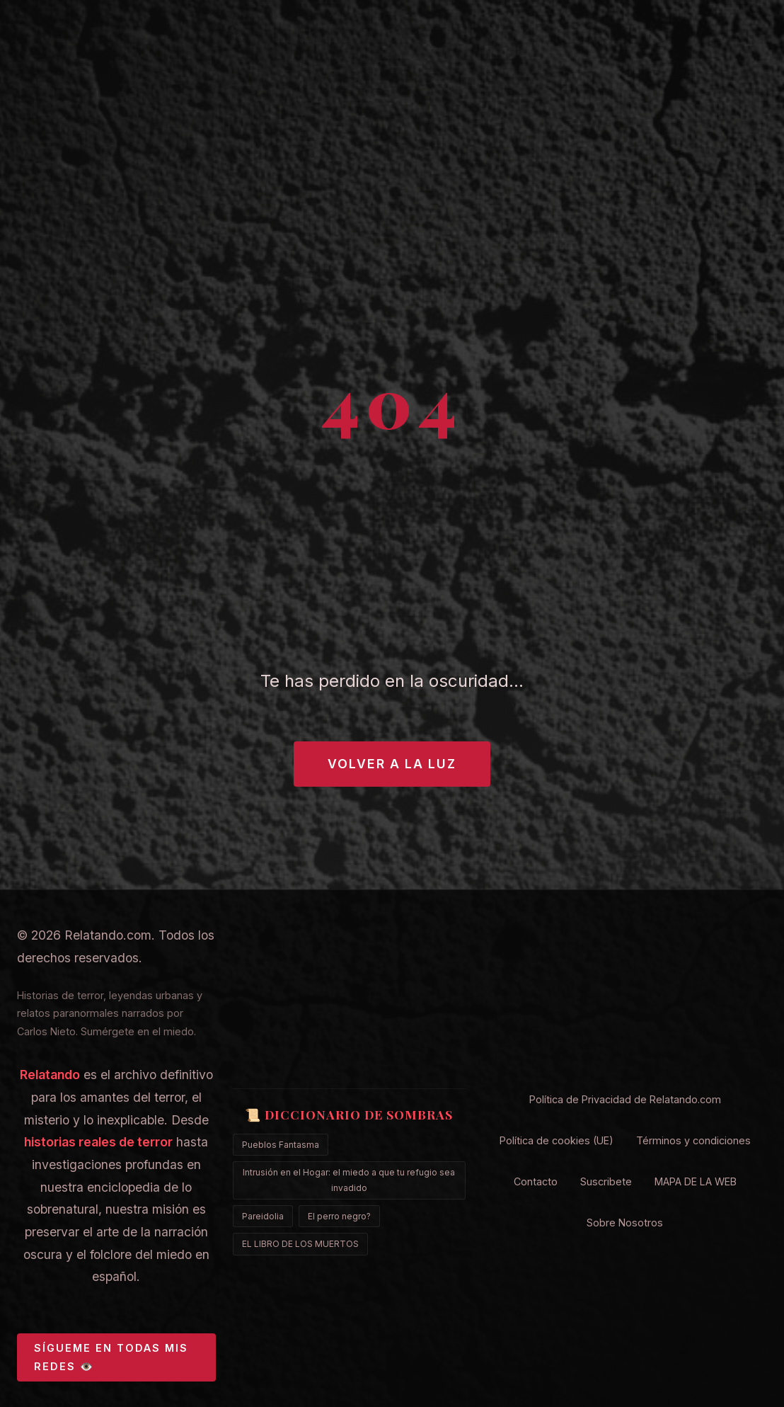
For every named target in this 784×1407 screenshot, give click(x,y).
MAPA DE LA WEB (696, 1181)
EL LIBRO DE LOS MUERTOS (300, 1243)
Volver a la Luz (392, 763)
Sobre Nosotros (625, 1223)
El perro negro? (339, 1216)
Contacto (536, 1181)
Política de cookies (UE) (556, 1140)
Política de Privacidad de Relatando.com (625, 1099)
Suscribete (606, 1181)
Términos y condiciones (693, 1140)
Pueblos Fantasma (280, 1144)
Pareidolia (263, 1216)
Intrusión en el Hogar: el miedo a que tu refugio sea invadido (349, 1180)
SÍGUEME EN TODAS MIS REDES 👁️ (111, 1357)
